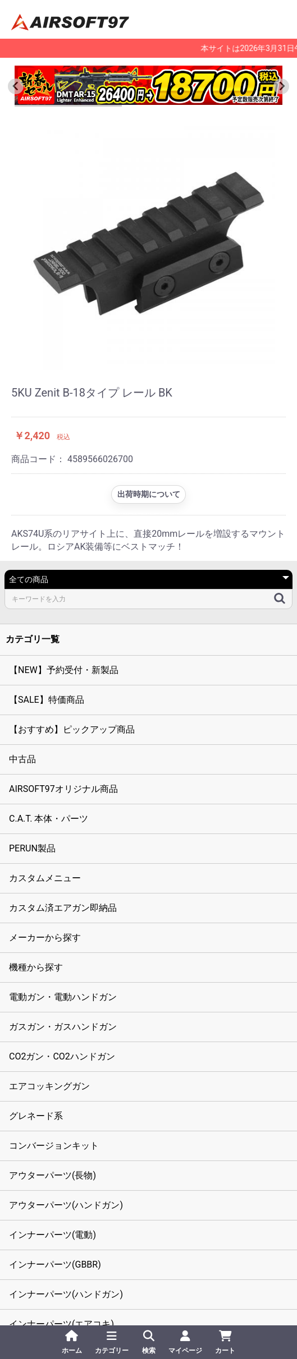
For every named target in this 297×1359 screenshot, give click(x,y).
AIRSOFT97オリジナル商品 (63, 789)
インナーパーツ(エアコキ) (61, 1324)
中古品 (22, 759)
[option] (148, 244)
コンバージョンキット (54, 1145)
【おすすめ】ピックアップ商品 (72, 729)
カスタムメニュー (45, 878)
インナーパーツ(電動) (52, 1234)
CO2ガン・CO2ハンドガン (62, 1056)
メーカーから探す (45, 937)
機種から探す (36, 967)
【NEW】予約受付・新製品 (63, 670)
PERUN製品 (32, 848)
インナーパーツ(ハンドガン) (66, 1294)
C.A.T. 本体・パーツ (48, 818)
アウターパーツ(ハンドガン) (66, 1205)
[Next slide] (281, 86)
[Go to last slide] (16, 86)
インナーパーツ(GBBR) (55, 1264)
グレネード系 (36, 1116)
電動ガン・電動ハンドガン (63, 997)
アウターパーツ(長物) (52, 1175)
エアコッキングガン (49, 1086)
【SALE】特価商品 (46, 699)
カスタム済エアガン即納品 (63, 907)
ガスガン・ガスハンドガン (63, 1026)
